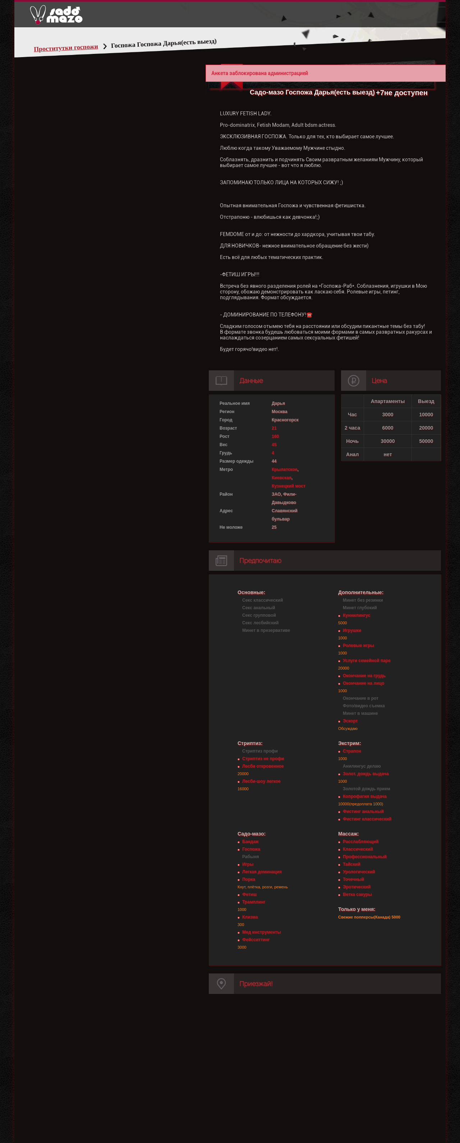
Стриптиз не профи (263, 758)
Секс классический (262, 600)
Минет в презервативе (266, 630)
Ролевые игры (358, 645)
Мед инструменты (261, 932)
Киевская (281, 477)
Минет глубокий (360, 607)
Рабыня (250, 856)
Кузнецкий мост (288, 486)
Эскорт (350, 720)
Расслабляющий (360, 841)
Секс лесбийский (260, 622)
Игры (247, 864)
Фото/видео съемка (364, 705)
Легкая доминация (262, 871)
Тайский (351, 864)
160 (275, 436)
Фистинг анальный (363, 811)
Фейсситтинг (256, 939)
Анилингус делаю (362, 766)
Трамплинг (253, 901)
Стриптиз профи (260, 751)
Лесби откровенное (263, 766)
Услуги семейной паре (367, 660)
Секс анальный (258, 607)
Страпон (352, 751)
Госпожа (251, 849)
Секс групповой (259, 615)
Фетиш (249, 894)
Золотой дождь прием (366, 788)
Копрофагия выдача (365, 796)
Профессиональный (365, 856)
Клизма (250, 917)
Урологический (359, 871)
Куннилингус (356, 615)
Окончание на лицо (363, 683)
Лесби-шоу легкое (261, 781)
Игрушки (352, 630)
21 (274, 428)
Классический (358, 849)
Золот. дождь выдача (365, 773)
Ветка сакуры (357, 894)
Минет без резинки (363, 600)
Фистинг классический (367, 819)
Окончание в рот (360, 698)
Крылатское (284, 469)
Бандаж (250, 841)
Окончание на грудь (364, 675)
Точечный (353, 879)
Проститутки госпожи (66, 48)
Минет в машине (360, 713)
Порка (248, 879)
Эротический (357, 886)
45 (274, 444)
